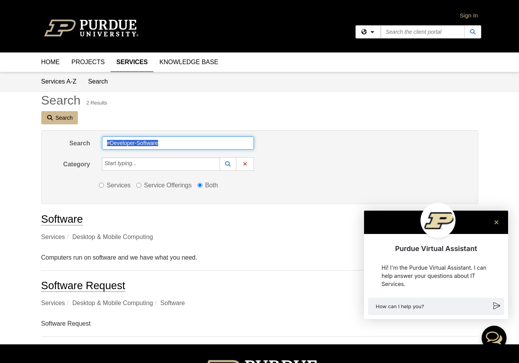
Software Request (83, 285)
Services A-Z (59, 81)
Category (76, 164)
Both (207, 185)
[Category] (141, 164)
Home (50, 62)
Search (101, 81)
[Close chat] (496, 222)
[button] (436, 306)
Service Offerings (164, 185)
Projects (88, 62)
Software (62, 219)
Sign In (469, 15)
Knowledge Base (188, 62)
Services (132, 62)
